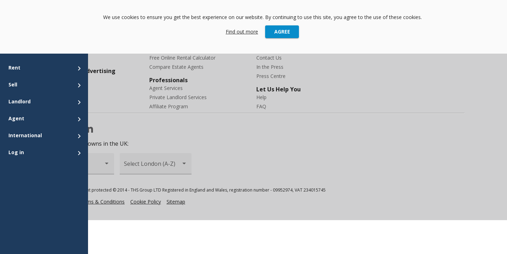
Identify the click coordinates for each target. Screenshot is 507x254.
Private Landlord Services (178, 97)
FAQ (261, 106)
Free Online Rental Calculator (182, 57)
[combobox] (155, 166)
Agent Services (166, 88)
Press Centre (271, 76)
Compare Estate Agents (176, 67)
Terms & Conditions (102, 201)
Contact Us (269, 57)
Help (261, 97)
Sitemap (176, 201)
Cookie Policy (145, 201)
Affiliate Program (168, 106)
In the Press (269, 67)
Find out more (242, 31)
